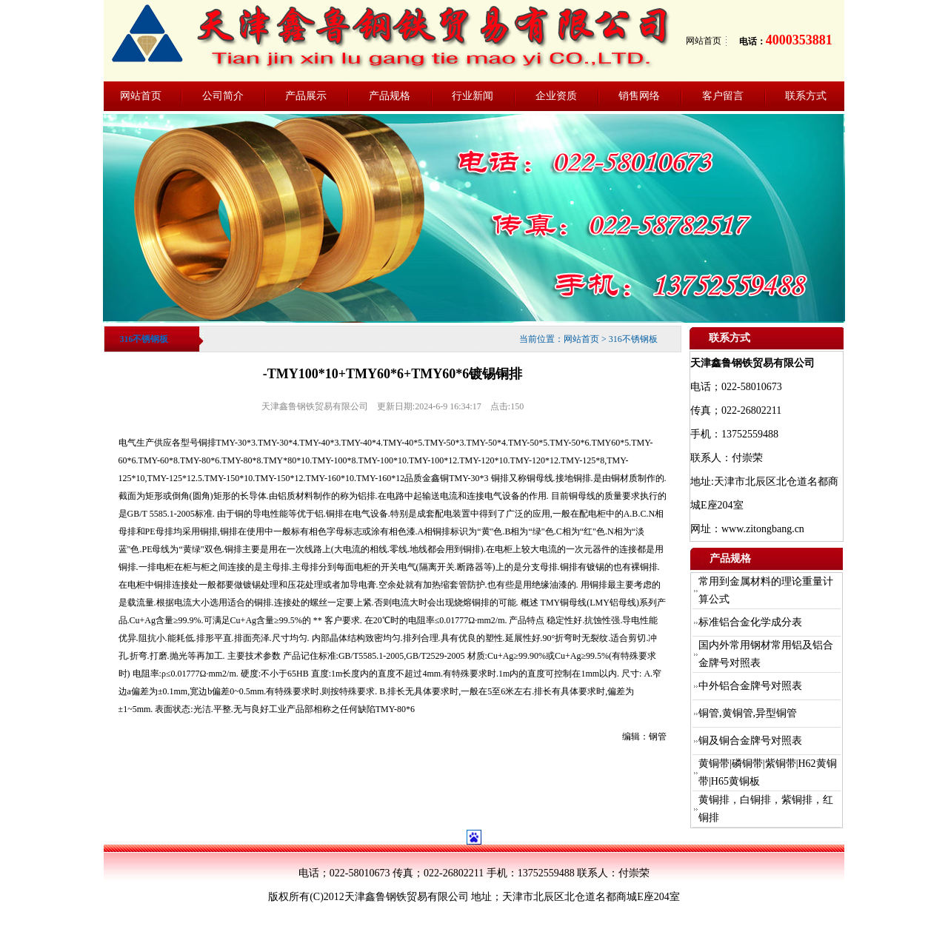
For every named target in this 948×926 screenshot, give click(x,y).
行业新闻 (472, 95)
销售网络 (639, 95)
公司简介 (223, 95)
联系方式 (806, 95)
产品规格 (389, 95)
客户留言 (723, 95)
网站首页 (703, 41)
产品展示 (306, 95)
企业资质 (556, 95)
